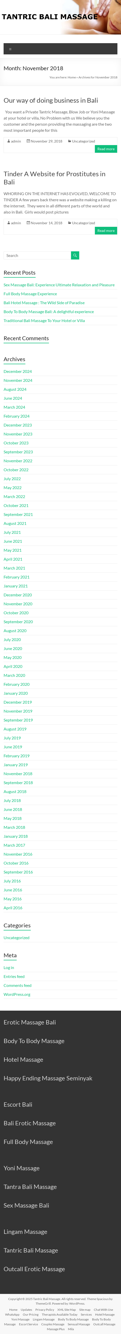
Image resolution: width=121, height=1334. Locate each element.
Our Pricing (30, 1314)
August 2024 (15, 389)
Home (72, 77)
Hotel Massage (23, 1059)
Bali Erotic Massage (30, 1123)
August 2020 (15, 630)
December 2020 (18, 594)
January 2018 (16, 836)
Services (86, 1314)
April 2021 (13, 559)
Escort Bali (18, 1104)
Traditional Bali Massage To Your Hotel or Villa (44, 320)
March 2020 (14, 675)
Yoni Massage (22, 1168)
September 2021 (18, 514)
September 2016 (18, 871)
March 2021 (14, 567)
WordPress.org (17, 994)
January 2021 (16, 585)
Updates (26, 1310)
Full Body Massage (28, 1141)
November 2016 (18, 854)
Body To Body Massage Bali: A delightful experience (49, 311)
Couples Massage (52, 1324)
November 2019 (18, 711)
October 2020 (16, 612)
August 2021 (15, 523)
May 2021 (13, 550)
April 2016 (13, 907)
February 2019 (16, 755)
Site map (84, 1310)
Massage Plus (56, 1329)
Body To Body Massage (34, 1040)
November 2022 (18, 460)
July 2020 (12, 639)
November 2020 (18, 603)
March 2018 (14, 827)
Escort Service (28, 1324)
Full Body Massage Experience (30, 293)
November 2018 (18, 773)
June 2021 (13, 541)
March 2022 (14, 496)
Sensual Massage (79, 1324)
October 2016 (16, 862)
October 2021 (16, 505)
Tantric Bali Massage (31, 1250)
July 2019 (12, 737)
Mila (71, 1329)
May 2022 (13, 487)
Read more (106, 149)
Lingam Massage (25, 1231)
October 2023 (16, 442)
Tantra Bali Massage (30, 1186)
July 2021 (12, 532)
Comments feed (18, 985)
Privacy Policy (44, 1310)
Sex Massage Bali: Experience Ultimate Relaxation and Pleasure (59, 284)
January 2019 (16, 764)
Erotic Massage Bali (30, 1022)
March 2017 (14, 845)
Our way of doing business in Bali (51, 100)
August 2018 (15, 791)
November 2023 (18, 433)
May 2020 (13, 657)
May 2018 (13, 818)
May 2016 (13, 898)
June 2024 (13, 398)
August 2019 (15, 728)
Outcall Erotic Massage (34, 1268)
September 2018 (18, 782)
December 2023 (18, 424)
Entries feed (14, 976)
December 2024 (18, 371)
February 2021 (16, 576)
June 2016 (13, 889)
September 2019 (18, 719)
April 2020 (13, 666)
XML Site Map (66, 1310)
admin (16, 141)
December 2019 (18, 702)
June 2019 (13, 746)
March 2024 (14, 407)
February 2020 (16, 684)
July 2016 (12, 880)
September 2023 (18, 451)
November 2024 (18, 380)
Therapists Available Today (59, 1314)
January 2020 (16, 693)
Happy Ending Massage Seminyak (48, 1078)
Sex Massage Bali (26, 1205)
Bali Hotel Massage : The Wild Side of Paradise (44, 302)
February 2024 (16, 416)
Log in (9, 967)
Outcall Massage (104, 1324)
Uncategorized (83, 141)
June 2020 (13, 648)
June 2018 (13, 809)
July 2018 (12, 800)
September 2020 (18, 621)
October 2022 (16, 469)
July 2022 (12, 478)
